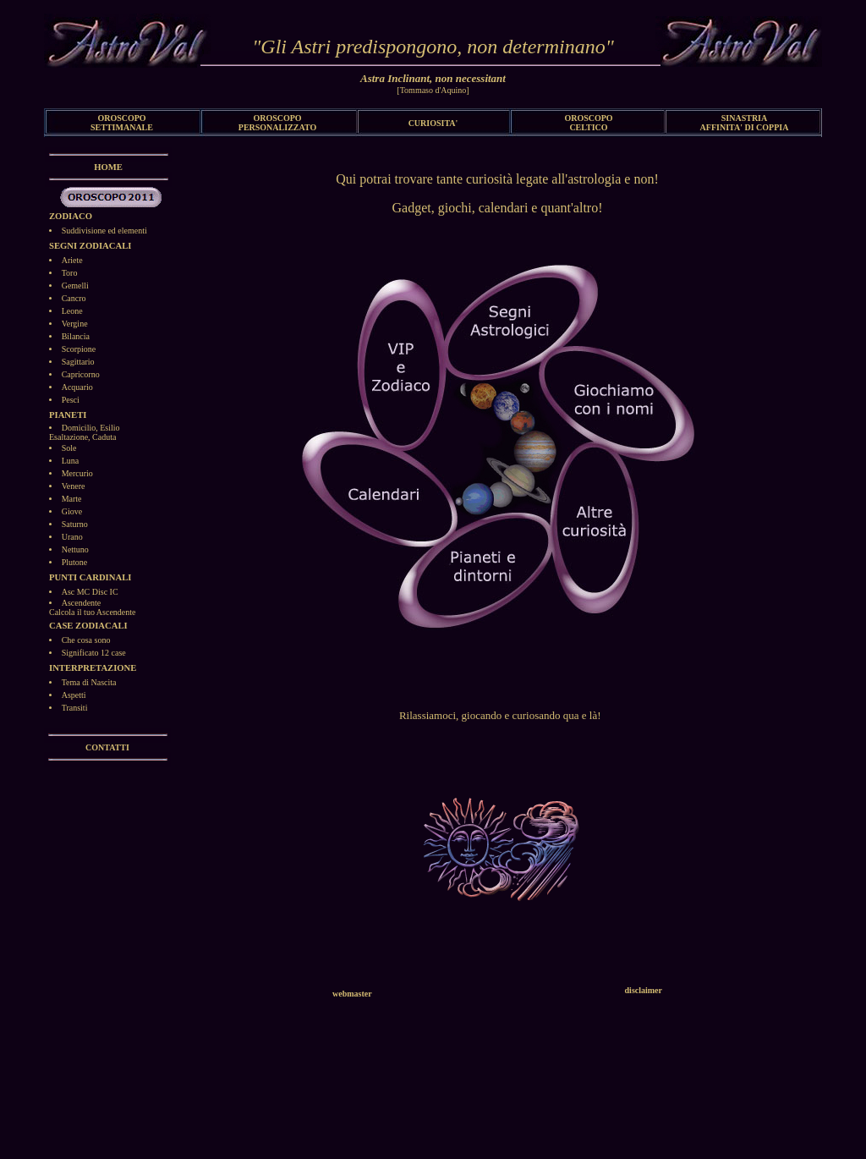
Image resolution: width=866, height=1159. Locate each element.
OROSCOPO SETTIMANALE (121, 122)
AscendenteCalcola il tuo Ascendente (92, 607)
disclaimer (643, 990)
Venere (73, 486)
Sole (69, 448)
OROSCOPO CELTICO (588, 122)
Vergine (75, 323)
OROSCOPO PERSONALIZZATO (277, 122)
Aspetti (74, 695)
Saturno (75, 524)
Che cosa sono (86, 640)
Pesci (70, 399)
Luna (70, 460)
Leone (72, 311)
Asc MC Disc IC (90, 591)
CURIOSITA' (433, 123)
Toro (70, 272)
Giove (72, 511)
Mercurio (77, 473)
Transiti (75, 707)
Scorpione (79, 349)
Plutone (75, 562)
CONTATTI (107, 747)
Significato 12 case (94, 652)
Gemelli (75, 285)
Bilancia (76, 336)
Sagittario (78, 361)
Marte (72, 498)
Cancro (74, 298)
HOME (108, 167)
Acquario (77, 387)
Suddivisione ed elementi (104, 230)
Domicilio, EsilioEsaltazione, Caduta (84, 432)
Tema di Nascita (89, 682)
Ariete (72, 260)
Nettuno (75, 549)
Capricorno (81, 374)
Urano (72, 536)
